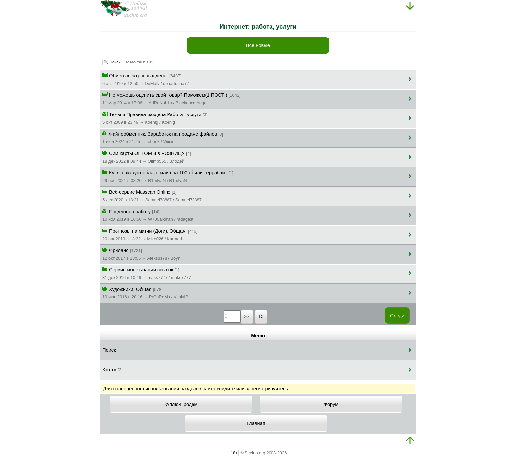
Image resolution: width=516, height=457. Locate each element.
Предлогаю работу (147, 215)
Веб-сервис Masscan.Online (152, 195)
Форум (331, 404)
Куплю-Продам (181, 404)
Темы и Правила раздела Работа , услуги (154, 118)
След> (397, 315)
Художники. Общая (145, 292)
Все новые (258, 45)
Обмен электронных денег (145, 79)
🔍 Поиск (112, 62)
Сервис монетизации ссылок (146, 273)
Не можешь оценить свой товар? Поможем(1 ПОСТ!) (171, 98)
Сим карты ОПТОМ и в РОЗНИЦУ (146, 157)
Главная (256, 423)
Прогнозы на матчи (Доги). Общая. (149, 234)
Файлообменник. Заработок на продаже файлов (162, 137)
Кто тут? (111, 369)
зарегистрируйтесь (267, 388)
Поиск (109, 350)
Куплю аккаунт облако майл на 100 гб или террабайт (167, 176)
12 (261, 316)
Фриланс (141, 254)
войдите (226, 388)
